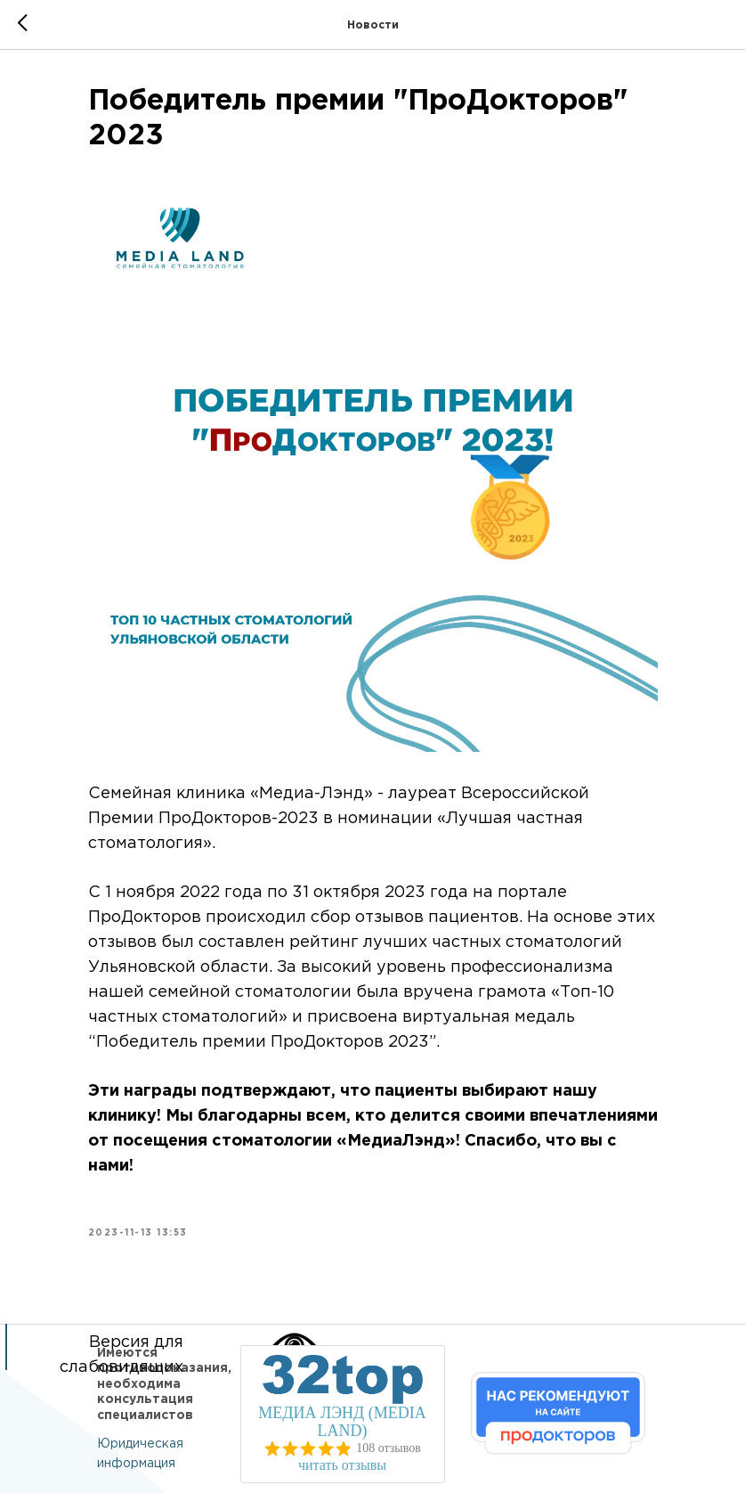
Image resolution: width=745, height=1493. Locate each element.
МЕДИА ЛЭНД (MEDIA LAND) (342, 1422)
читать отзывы (342, 1465)
